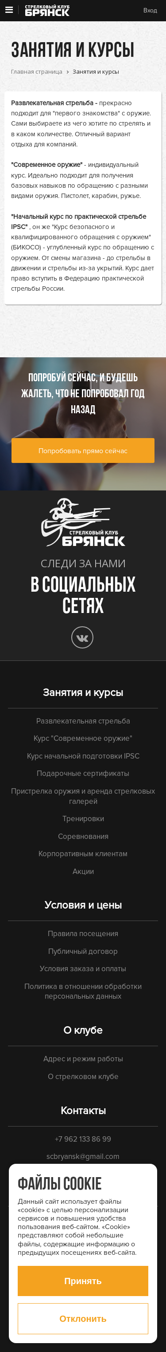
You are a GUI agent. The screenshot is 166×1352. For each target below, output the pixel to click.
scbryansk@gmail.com (83, 1156)
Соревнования (83, 836)
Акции (83, 871)
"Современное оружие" (46, 165)
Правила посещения (83, 933)
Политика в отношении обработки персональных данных (83, 991)
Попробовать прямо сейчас (83, 451)
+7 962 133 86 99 (83, 1139)
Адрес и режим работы (83, 1058)
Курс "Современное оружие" (83, 738)
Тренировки (83, 818)
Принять (83, 1281)
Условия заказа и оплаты (83, 968)
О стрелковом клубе (83, 1076)
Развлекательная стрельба (52, 103)
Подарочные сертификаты (83, 773)
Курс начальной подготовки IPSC (83, 756)
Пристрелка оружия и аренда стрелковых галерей (83, 796)
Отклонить (83, 1319)
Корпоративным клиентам (83, 853)
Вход (150, 10)
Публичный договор (83, 951)
